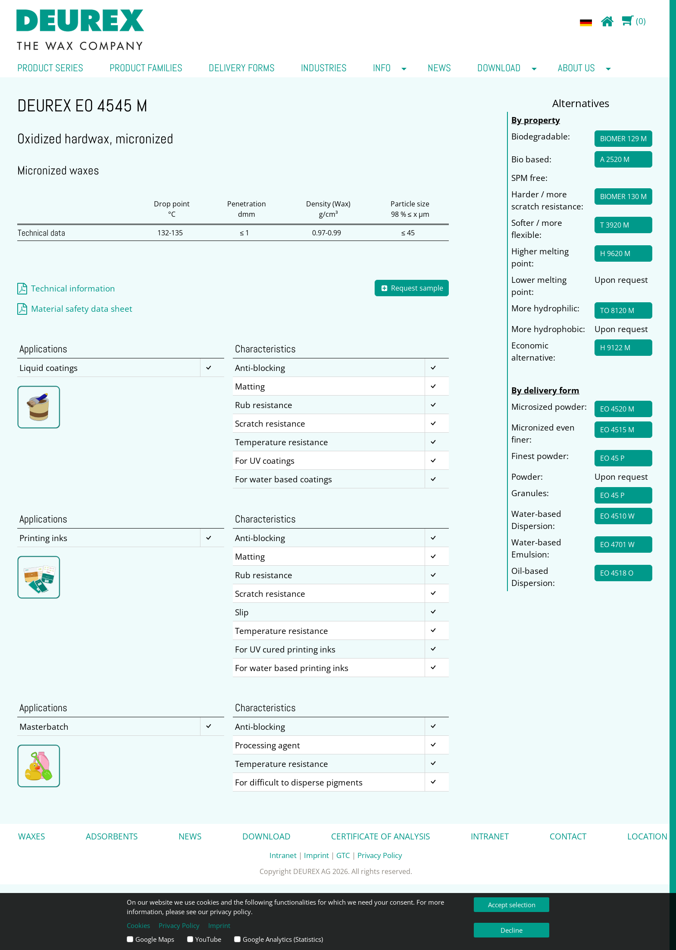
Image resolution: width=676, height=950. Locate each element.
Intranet (490, 836)
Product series (50, 68)
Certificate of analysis (380, 836)
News (439, 68)
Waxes (31, 836)
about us (576, 68)
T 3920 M (614, 225)
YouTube (208, 939)
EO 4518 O (616, 573)
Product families (146, 68)
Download (499, 68)
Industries (324, 68)
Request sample (411, 288)
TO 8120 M (617, 310)
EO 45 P (612, 458)
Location (647, 836)
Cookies (138, 925)
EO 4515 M (617, 429)
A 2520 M (614, 159)
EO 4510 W (617, 516)
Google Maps (154, 939)
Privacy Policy (379, 855)
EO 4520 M (617, 409)
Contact (568, 836)
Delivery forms (242, 68)
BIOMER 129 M (623, 138)
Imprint (316, 855)
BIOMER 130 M (623, 196)
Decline (512, 930)
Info (382, 68)
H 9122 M (615, 347)
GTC (343, 855)
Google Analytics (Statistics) (283, 939)
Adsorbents (112, 836)
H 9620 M (615, 253)
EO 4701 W (617, 544)
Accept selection (511, 904)
